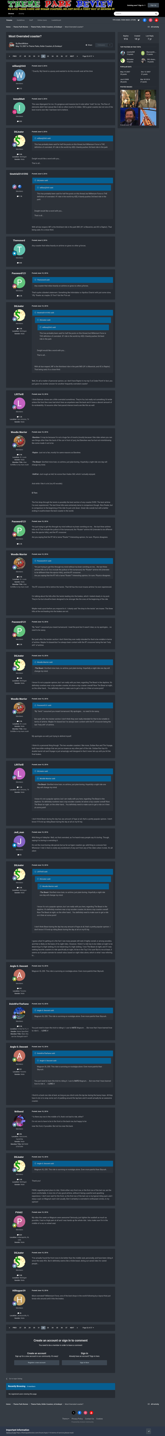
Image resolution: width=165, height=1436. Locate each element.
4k (19, 1313)
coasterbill (131, 52)
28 (25, 56)
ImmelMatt (19, 99)
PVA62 (19, 1212)
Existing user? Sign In (136, 5)
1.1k (19, 196)
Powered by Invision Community (83, 1422)
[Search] (127, 14)
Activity (21, 14)
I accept (151, 1431)
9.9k (19, 1026)
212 (19, 88)
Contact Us (89, 1419)
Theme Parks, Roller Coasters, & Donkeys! (45, 46)
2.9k (19, 455)
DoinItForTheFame (19, 1004)
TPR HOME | (117, 20)
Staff (31, 20)
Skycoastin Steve (152, 52)
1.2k (19, 417)
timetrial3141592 (19, 174)
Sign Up (153, 5)
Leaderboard (56, 20)
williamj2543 (19, 66)
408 (19, 263)
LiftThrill (19, 394)
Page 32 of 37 (88, 56)
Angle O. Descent (19, 966)
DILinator (19, 131)
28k (19, 1134)
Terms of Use (11, 1433)
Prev (15, 56)
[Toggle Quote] (35, 138)
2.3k (19, 296)
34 (52, 56)
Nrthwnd (18, 1111)
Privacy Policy (77, 1419)
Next (72, 56)
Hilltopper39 (18, 1290)
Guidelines (21, 20)
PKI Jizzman (152, 59)
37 (66, 56)
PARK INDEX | (126, 20)
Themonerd (19, 240)
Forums (9, 20)
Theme (65, 1419)
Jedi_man (19, 832)
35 (57, 56)
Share (89, 45)
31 (39, 56)
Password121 (19, 273)
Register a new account (37, 1363)
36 (62, 56)
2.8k (19, 154)
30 (34, 56)
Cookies (99, 1419)
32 (43, 56)
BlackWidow (23, 43)
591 (19, 988)
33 (48, 56)
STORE (133, 20)
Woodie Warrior (19, 432)
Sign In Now (84, 1363)
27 (20, 56)
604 (19, 1235)
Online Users (42, 20)
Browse (11, 15)
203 (19, 121)
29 (29, 56)
